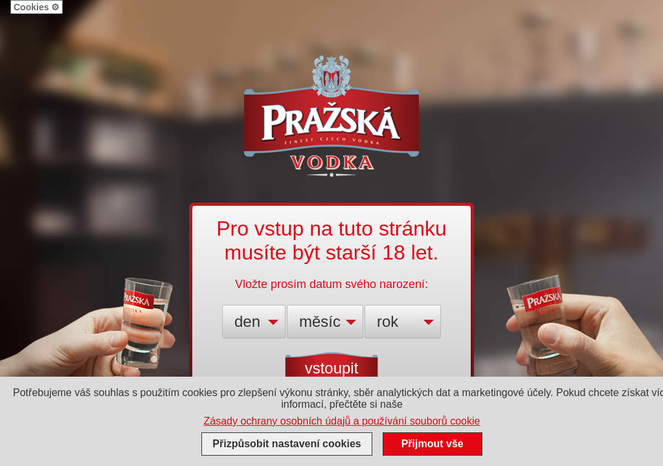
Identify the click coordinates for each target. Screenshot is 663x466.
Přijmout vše (432, 443)
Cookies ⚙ (37, 7)
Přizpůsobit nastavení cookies (286, 443)
